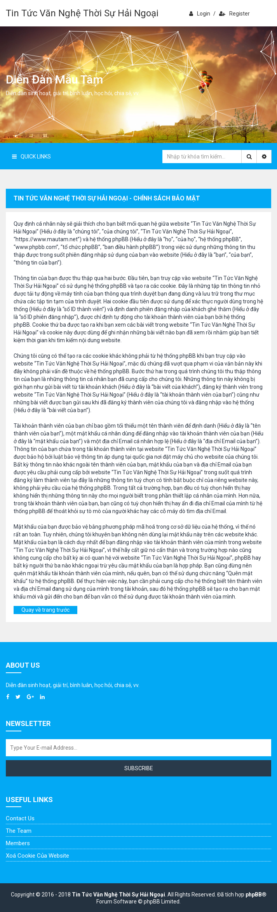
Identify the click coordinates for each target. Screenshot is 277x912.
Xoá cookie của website (37, 855)
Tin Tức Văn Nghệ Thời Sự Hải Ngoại (82, 13)
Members (18, 843)
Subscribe (138, 768)
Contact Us (20, 818)
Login (199, 13)
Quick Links (31, 156)
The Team (18, 830)
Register (234, 13)
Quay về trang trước (45, 610)
